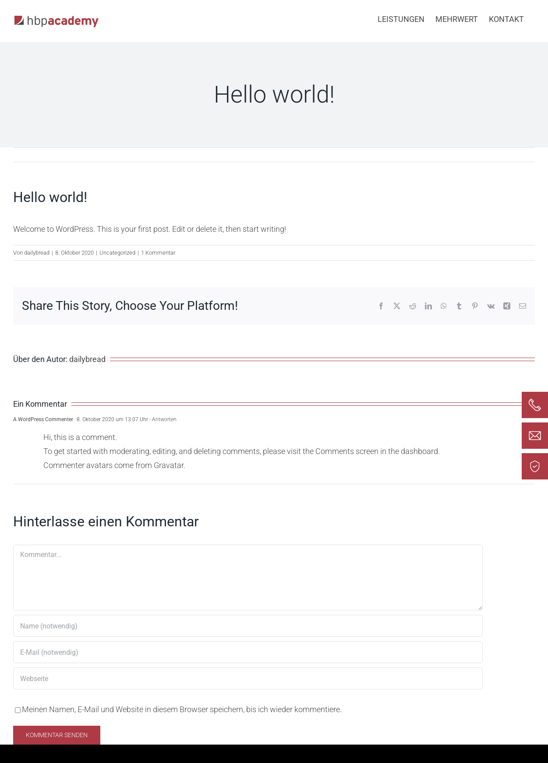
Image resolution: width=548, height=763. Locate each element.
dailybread (36, 252)
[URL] (248, 678)
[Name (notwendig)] (248, 626)
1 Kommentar (158, 252)
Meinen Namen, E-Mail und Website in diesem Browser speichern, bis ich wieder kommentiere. (182, 709)
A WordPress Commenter (43, 419)
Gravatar (169, 465)
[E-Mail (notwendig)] (248, 652)
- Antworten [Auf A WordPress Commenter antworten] (162, 419)
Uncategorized (117, 252)
